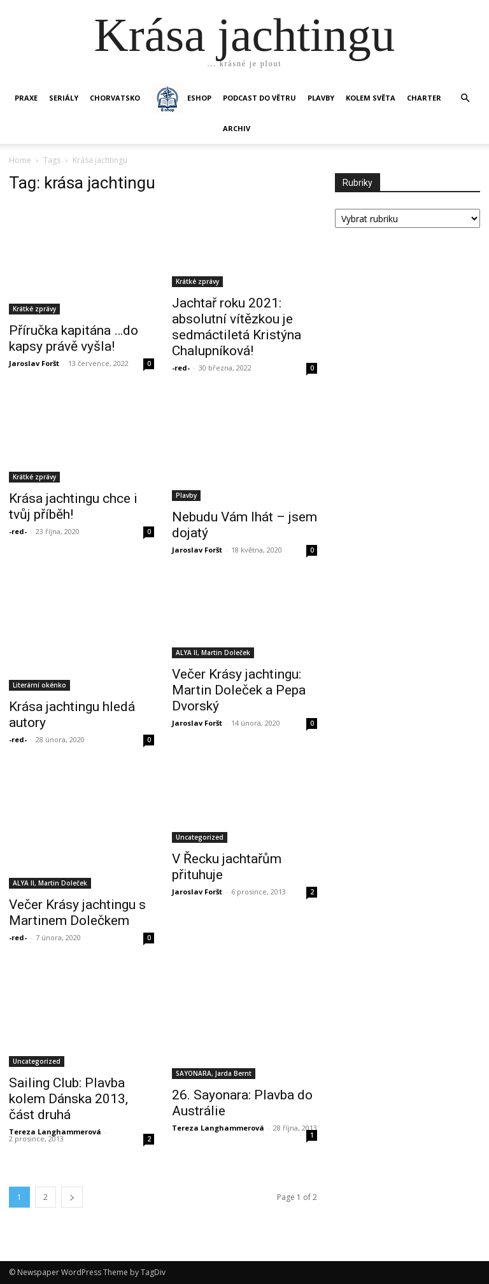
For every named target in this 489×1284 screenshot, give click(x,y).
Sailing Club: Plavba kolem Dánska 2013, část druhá (68, 1098)
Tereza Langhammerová (55, 1131)
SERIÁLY (63, 97)
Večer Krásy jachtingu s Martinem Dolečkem (77, 912)
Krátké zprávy (34, 308)
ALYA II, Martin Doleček (213, 652)
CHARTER (424, 97)
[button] (465, 98)
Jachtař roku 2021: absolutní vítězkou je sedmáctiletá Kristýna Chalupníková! (236, 326)
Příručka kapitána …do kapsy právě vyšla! (73, 338)
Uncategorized (199, 837)
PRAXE (26, 97)
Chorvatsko (115, 97)
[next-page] (72, 1197)
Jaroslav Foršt (34, 363)
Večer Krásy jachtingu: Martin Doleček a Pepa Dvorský (239, 690)
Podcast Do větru (259, 97)
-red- (181, 367)
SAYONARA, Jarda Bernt (214, 1073)
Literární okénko (39, 685)
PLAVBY (321, 97)
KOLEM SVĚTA (370, 97)
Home (20, 160)
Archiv (236, 128)
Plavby (186, 495)
